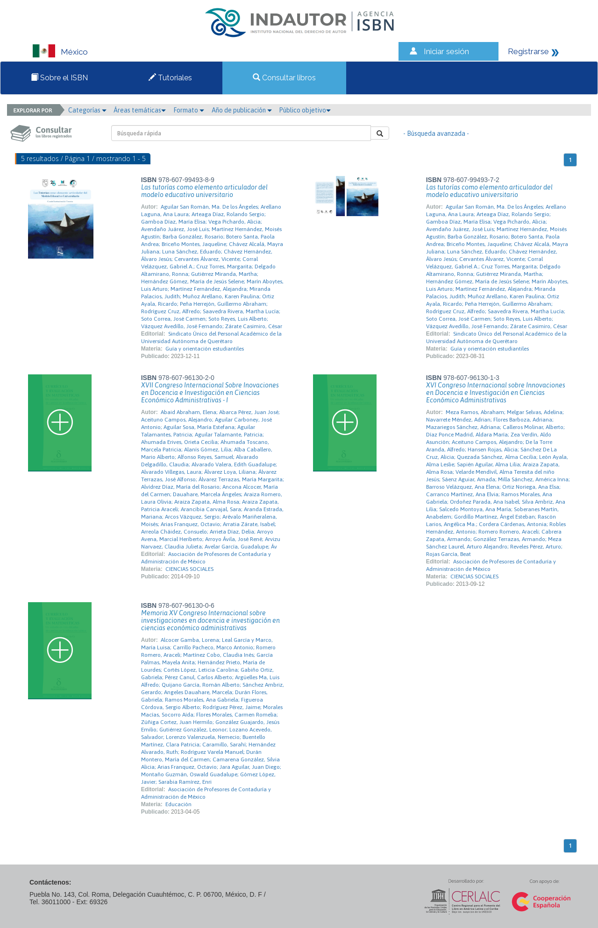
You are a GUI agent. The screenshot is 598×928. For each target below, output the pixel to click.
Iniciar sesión (446, 51)
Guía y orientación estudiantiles (204, 348)
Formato (188, 110)
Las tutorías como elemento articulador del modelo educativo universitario (204, 190)
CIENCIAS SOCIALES (189, 569)
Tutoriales (170, 77)
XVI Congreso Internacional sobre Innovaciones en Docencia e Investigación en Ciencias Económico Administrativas (495, 392)
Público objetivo (305, 110)
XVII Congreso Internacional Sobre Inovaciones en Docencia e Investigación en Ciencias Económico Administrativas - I (210, 392)
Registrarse (528, 51)
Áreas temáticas (140, 110)
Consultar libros (284, 77)
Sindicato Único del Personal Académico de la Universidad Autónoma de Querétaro (211, 337)
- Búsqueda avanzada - (436, 133)
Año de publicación (242, 110)
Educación (178, 804)
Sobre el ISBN (59, 77)
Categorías (87, 110)
